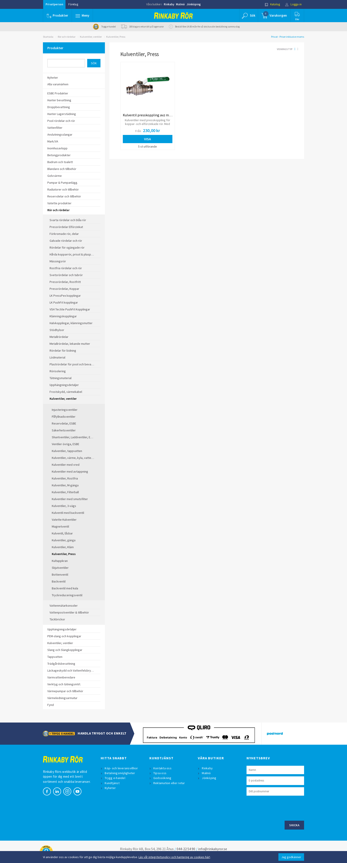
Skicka (294, 825)
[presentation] (280, 807)
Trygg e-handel (115, 778)
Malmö (180, 4)
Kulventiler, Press (115, 36)
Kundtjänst (112, 783)
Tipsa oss (159, 773)
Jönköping (194, 4)
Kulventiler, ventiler (91, 36)
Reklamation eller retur (169, 783)
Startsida (48, 36)
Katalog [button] (272, 4)
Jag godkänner (291, 857)
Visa (147, 139)
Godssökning (162, 778)
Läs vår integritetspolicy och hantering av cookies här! (174, 857)
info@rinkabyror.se (212, 849)
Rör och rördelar (66, 36)
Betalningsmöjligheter (120, 773)
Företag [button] (73, 4)
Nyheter (110, 788)
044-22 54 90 (186, 849)
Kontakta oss (162, 768)
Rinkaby (169, 4)
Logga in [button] (293, 4)
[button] (82, 15)
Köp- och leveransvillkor (121, 768)
